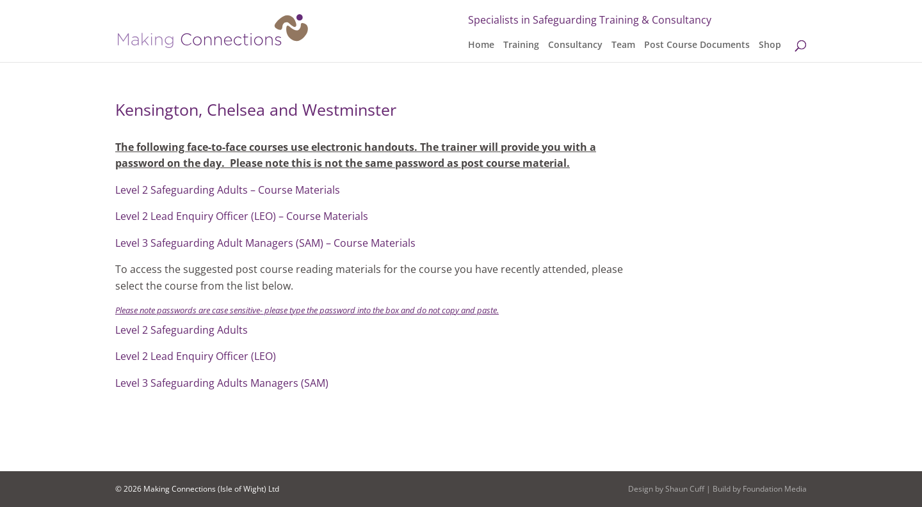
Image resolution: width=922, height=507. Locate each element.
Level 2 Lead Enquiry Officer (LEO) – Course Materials (241, 216)
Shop (770, 45)
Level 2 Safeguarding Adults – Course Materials (227, 190)
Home (481, 45)
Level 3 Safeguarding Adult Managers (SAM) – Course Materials (265, 243)
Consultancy (575, 45)
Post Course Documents (697, 45)
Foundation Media (775, 488)
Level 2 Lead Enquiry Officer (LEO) (195, 356)
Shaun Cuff (684, 488)
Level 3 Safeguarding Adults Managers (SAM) (221, 383)
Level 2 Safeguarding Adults (181, 330)
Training (521, 45)
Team (623, 45)
